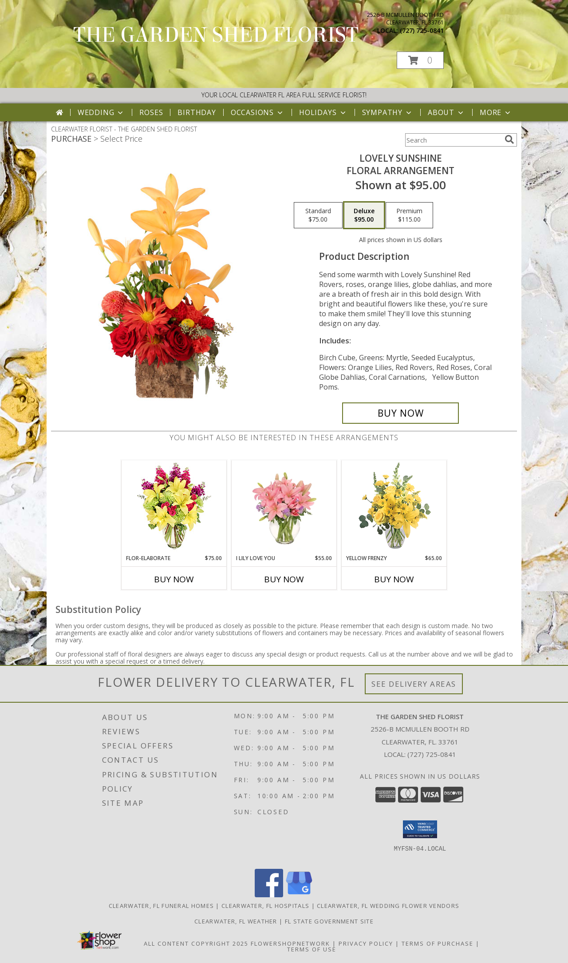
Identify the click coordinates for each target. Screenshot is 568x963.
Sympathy (387, 112)
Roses (151, 112)
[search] (509, 139)
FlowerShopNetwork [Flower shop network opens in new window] (290, 943)
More (496, 112)
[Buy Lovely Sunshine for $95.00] (400, 413)
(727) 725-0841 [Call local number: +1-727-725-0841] (422, 30)
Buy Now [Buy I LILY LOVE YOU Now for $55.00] (284, 579)
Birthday (197, 112)
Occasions (257, 112)
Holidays (323, 112)
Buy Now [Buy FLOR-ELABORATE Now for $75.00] (174, 579)
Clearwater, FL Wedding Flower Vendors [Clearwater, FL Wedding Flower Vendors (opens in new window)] (388, 906)
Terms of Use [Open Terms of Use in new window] (311, 949)
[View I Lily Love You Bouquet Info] (284, 507)
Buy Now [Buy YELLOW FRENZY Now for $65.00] (394, 579)
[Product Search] (453, 140)
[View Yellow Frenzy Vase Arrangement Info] (394, 507)
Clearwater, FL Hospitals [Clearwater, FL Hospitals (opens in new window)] (265, 906)
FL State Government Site (329, 921)
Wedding (101, 112)
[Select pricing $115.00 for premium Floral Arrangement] (409, 215)
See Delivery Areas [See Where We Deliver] (413, 684)
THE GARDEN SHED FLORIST (216, 35)
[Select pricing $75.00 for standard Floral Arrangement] (318, 215)
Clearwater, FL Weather (235, 921)
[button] (420, 60)
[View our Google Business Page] (299, 895)
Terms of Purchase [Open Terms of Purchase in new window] (437, 943)
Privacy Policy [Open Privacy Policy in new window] (366, 943)
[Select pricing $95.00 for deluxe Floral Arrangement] (364, 215)
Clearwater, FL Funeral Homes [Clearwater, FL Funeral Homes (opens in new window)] (161, 906)
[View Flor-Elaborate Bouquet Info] (174, 507)
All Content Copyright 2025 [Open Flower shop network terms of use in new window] (196, 943)
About (446, 112)
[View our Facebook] (269, 895)
